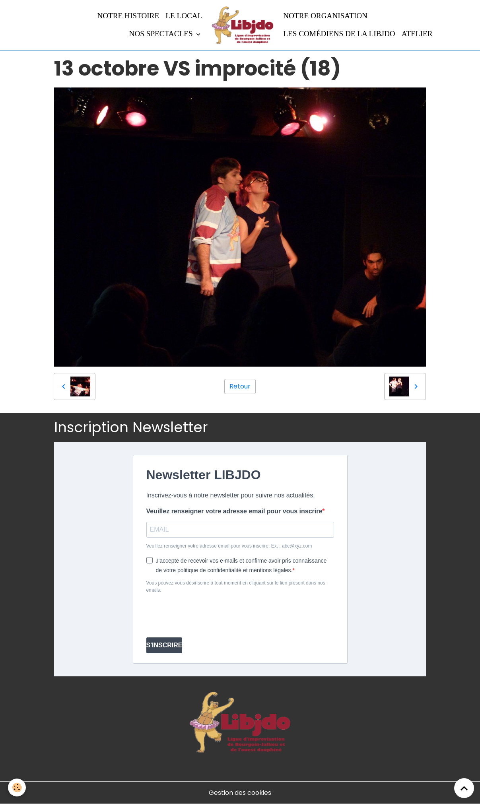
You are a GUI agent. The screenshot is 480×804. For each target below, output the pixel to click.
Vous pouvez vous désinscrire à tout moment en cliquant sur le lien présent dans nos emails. (235, 586)
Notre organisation (325, 16)
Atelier (417, 33)
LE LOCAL (183, 16)
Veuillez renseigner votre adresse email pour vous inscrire (234, 511)
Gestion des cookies (240, 792)
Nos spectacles (162, 33)
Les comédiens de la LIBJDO (339, 33)
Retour (240, 386)
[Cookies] (17, 787)
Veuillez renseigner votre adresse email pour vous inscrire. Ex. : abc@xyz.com (229, 546)
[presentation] (206, 615)
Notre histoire (128, 16)
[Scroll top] (464, 788)
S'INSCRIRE (164, 645)
